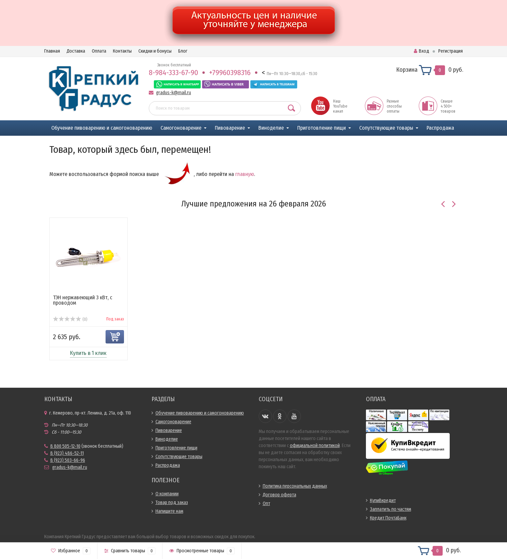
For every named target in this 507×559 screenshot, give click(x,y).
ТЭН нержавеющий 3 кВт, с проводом (82, 300)
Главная (52, 51)
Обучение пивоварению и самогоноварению (101, 128)
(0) (70, 319)
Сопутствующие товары (386, 128)
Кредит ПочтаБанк (388, 518)
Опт (266, 503)
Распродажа (440, 128)
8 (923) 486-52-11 (67, 453)
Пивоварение (230, 128)
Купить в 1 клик (88, 353)
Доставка (76, 51)
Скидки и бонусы (155, 51)
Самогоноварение (181, 128)
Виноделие (271, 128)
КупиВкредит (383, 500)
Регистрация (450, 51)
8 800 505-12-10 (65, 446)
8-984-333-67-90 (173, 72)
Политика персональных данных (295, 486)
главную (244, 174)
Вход (421, 51)
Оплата (99, 51)
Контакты (122, 51)
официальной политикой (315, 445)
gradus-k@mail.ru (173, 93)
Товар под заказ (171, 502)
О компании (167, 494)
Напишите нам (169, 511)
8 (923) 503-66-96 (67, 460)
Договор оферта (279, 495)
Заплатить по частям (390, 509)
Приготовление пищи (321, 128)
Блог (182, 51)
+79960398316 (230, 72)
